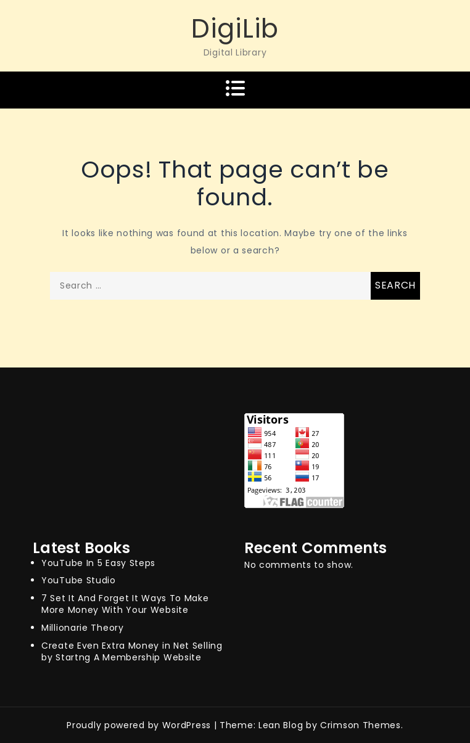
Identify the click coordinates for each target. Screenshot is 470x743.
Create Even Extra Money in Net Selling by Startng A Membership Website (132, 651)
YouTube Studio (78, 580)
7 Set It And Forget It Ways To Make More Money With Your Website (125, 604)
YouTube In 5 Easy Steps (98, 563)
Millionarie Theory (82, 628)
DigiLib (235, 28)
